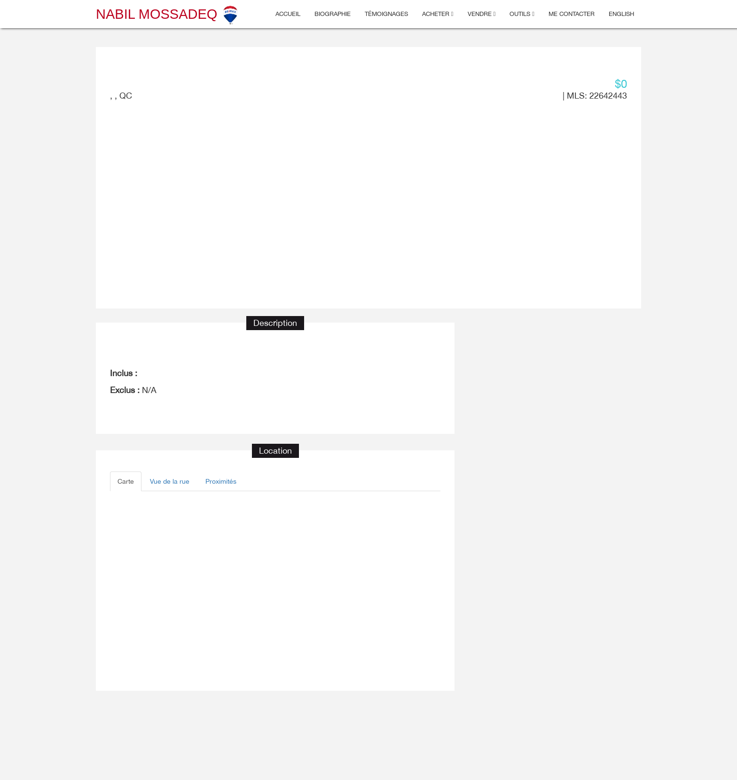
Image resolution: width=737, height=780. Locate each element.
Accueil (287, 13)
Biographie (332, 13)
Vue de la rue (169, 481)
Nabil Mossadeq (168, 14)
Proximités (220, 481)
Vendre (482, 13)
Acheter (438, 13)
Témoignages (386, 13)
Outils (522, 13)
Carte (126, 481)
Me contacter (572, 13)
